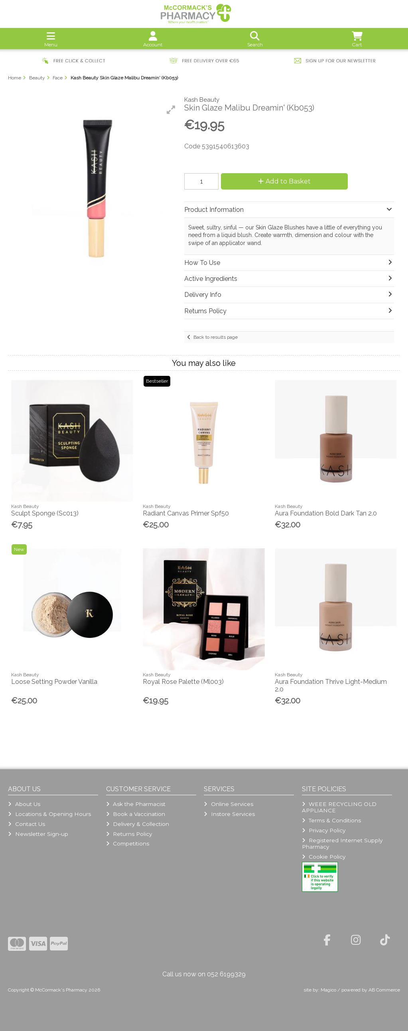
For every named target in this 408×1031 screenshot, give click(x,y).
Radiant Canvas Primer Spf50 (186, 513)
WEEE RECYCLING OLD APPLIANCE (339, 807)
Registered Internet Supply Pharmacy (342, 843)
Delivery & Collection (137, 824)
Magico (328, 990)
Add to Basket (283, 181)
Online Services (228, 804)
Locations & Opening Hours (49, 814)
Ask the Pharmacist (136, 804)
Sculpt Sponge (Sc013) (45, 513)
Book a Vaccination (135, 814)
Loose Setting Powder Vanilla (54, 681)
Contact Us (26, 824)
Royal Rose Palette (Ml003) (183, 681)
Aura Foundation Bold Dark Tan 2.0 (326, 513)
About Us (24, 804)
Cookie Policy (323, 856)
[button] (171, 109)
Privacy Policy (323, 830)
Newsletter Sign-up (38, 834)
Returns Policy (129, 834)
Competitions (127, 843)
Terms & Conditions (331, 820)
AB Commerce (384, 990)
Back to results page (215, 337)
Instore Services (229, 814)
